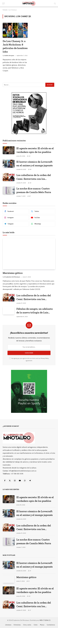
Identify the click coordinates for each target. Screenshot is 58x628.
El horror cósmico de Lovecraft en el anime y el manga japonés (34, 163)
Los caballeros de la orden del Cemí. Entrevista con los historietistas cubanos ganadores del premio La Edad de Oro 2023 (35, 177)
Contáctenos (51, 625)
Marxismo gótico (13, 272)
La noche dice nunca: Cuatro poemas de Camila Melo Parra (33, 190)
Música (42, 625)
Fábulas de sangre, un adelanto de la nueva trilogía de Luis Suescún (34, 310)
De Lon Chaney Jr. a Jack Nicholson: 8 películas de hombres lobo (15, 46)
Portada (5, 10)
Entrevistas (17, 625)
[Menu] (3, 3)
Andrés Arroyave (9, 55)
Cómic (36, 625)
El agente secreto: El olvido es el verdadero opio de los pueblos (35, 150)
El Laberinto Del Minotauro (12, 277)
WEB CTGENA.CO (45, 620)
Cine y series (27, 625)
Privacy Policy (45, 358)
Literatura (8, 625)
